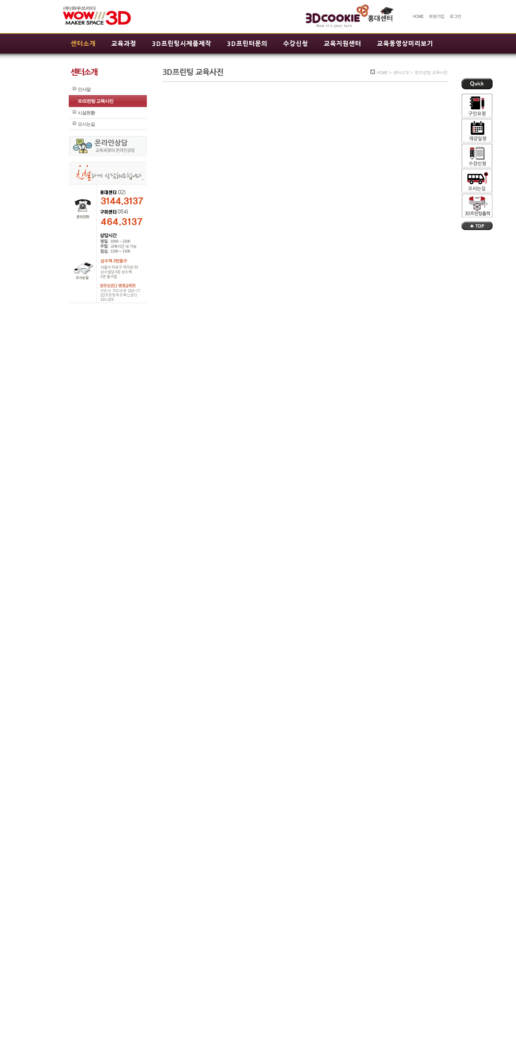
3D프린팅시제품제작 (181, 43)
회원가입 (436, 16)
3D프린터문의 (247, 43)
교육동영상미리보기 (405, 43)
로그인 (455, 16)
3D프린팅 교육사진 (96, 101)
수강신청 (295, 43)
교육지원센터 (342, 43)
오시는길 (86, 124)
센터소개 (83, 43)
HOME (417, 16)
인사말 (84, 89)
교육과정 (123, 43)
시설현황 (86, 113)
